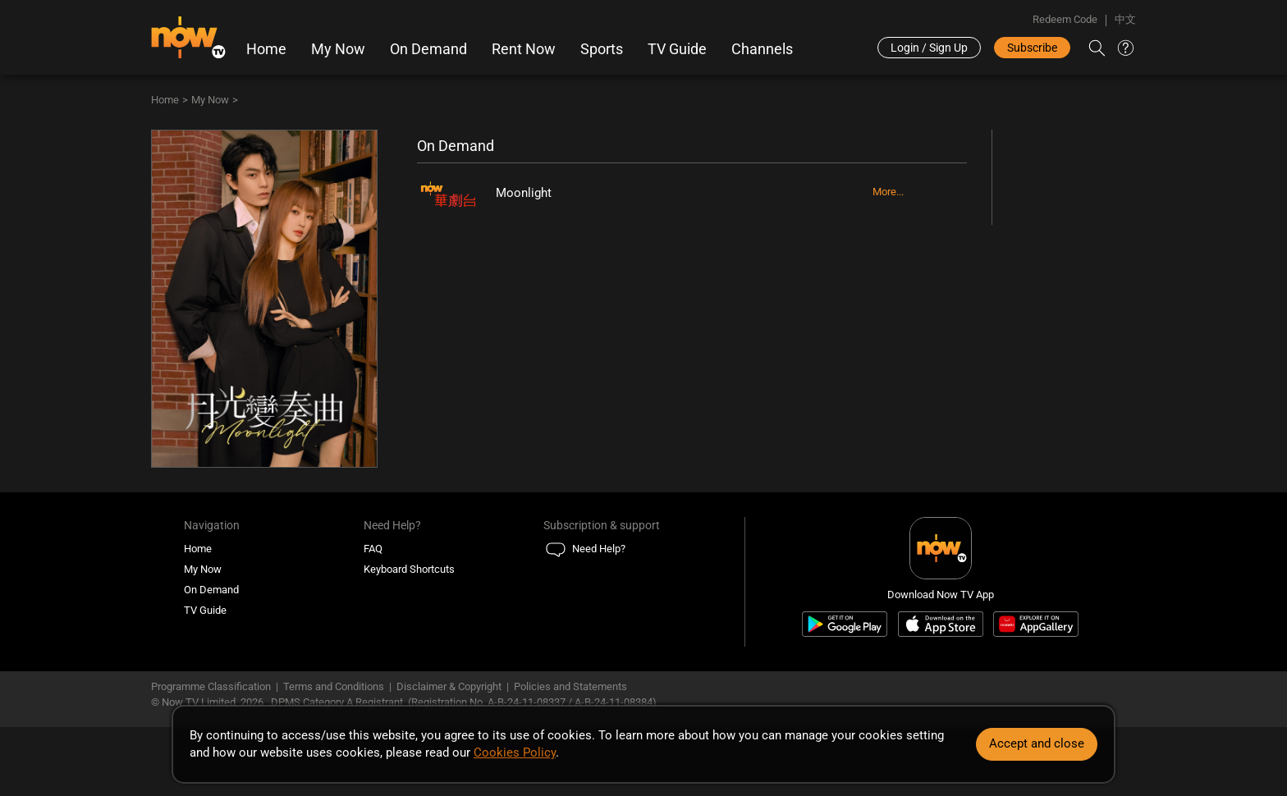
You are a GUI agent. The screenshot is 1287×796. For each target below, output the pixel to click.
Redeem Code (1065, 19)
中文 (1125, 19)
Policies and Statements (570, 686)
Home (266, 49)
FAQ (373, 548)
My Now (338, 49)
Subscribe (1032, 47)
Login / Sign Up (929, 47)
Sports (601, 49)
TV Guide (677, 49)
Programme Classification (211, 686)
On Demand (428, 49)
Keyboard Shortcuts (409, 569)
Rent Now (524, 49)
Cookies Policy (515, 752)
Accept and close (1036, 743)
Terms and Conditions (333, 686)
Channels (762, 49)
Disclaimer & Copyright (449, 686)
